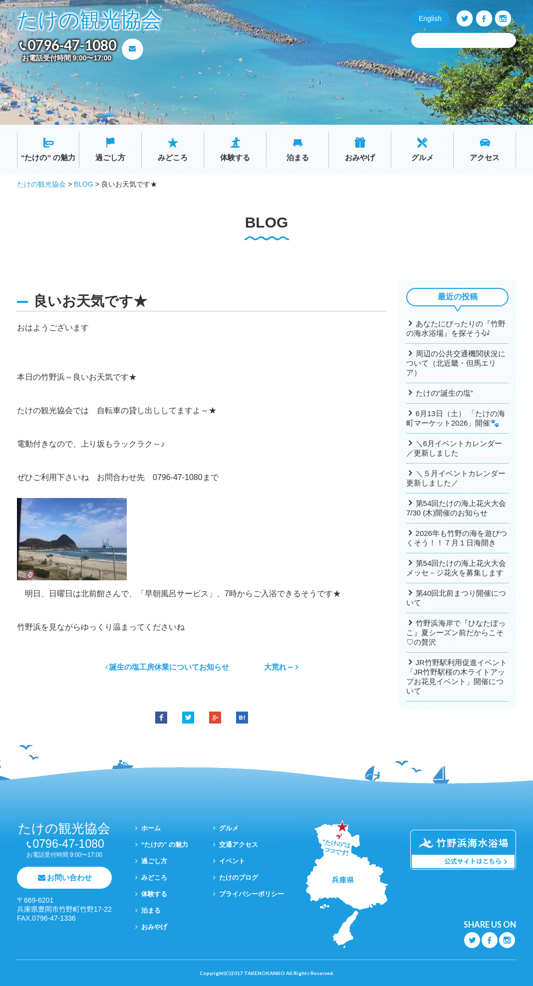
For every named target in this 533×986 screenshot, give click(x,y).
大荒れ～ (279, 667)
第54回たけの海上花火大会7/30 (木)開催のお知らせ (456, 508)
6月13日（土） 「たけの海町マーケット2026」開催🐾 (455, 418)
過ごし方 (110, 157)
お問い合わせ (69, 877)
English (430, 18)
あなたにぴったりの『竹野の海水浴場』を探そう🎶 (456, 328)
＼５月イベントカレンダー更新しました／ (456, 478)
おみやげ (360, 157)
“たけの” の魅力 (48, 157)
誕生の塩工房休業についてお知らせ (169, 667)
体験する (235, 157)
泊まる (297, 157)
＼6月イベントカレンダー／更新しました (454, 448)
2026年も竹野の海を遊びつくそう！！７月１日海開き (456, 538)
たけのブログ (238, 877)
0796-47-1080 (71, 44)
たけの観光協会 (89, 20)
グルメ (422, 157)
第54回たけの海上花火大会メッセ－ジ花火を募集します (456, 568)
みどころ (173, 157)
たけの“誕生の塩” (444, 393)
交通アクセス (238, 844)
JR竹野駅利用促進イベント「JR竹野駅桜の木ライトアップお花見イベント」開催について (456, 676)
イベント (232, 861)
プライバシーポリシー (251, 894)
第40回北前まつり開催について (456, 598)
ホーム (151, 828)
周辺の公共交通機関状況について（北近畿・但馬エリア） (456, 363)
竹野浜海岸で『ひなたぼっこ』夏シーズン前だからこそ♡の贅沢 (456, 632)
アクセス (485, 157)
